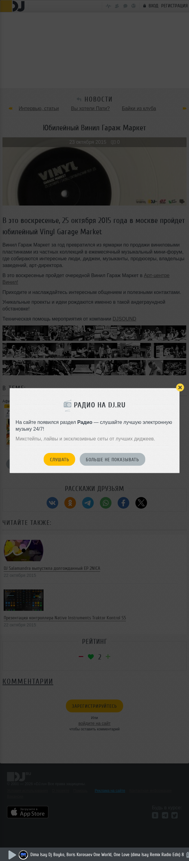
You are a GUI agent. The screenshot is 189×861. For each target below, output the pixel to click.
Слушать (59, 459)
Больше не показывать (112, 459)
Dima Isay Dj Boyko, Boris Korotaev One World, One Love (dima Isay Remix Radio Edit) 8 (107, 854)
